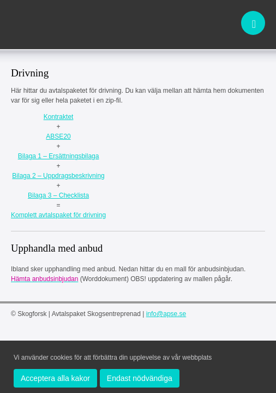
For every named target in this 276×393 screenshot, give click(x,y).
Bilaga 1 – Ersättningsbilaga (58, 156)
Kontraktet (59, 117)
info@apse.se (166, 314)
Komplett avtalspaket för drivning (58, 215)
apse (49, 24)
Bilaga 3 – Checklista (58, 195)
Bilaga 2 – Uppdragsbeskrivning (58, 176)
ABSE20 (58, 136)
